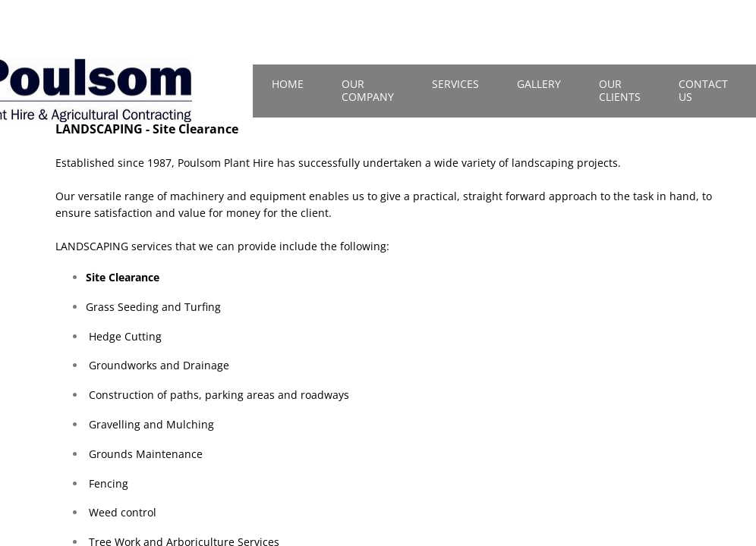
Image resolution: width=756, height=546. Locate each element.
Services (455, 84)
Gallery (539, 84)
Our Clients (620, 90)
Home (288, 84)
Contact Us (703, 90)
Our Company (368, 90)
